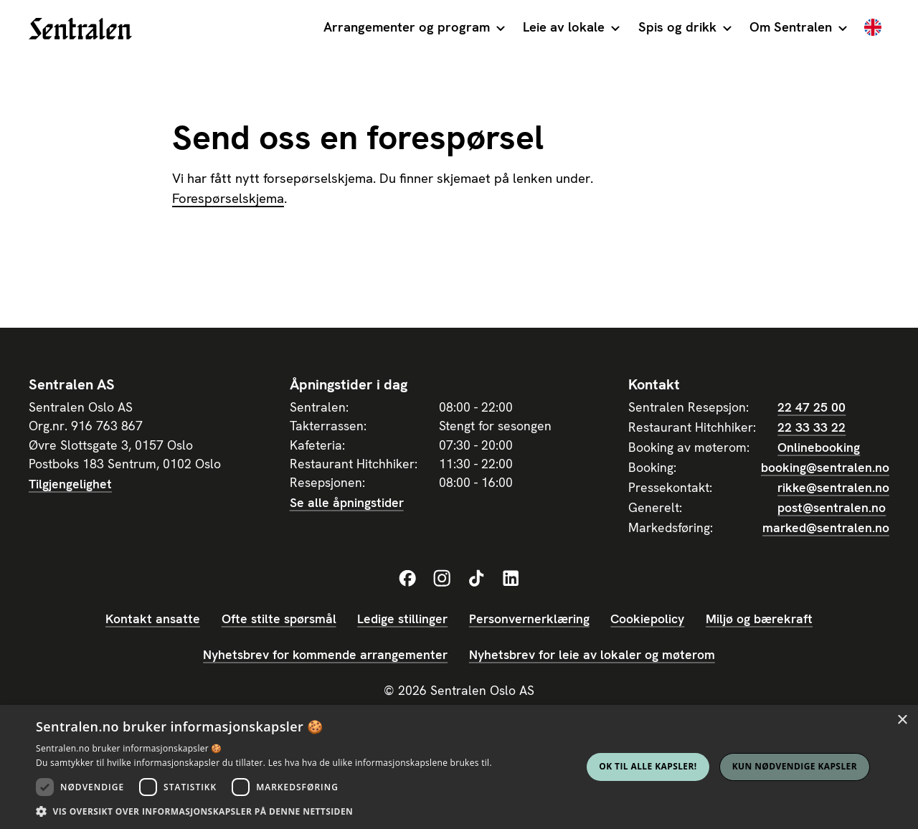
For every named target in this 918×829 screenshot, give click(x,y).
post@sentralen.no (831, 507)
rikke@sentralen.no (833, 487)
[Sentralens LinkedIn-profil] (510, 579)
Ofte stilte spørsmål (279, 618)
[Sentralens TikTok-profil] (476, 579)
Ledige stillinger (402, 618)
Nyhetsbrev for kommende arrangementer (325, 654)
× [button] (901, 720)
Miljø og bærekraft (759, 618)
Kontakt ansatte (152, 618)
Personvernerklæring (529, 618)
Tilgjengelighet (70, 483)
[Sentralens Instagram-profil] (442, 579)
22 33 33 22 (811, 427)
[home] (80, 28)
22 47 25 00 (811, 407)
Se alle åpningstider (347, 502)
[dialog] (459, 767)
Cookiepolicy (647, 618)
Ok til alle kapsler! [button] (647, 766)
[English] (872, 28)
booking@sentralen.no (825, 467)
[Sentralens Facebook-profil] (407, 579)
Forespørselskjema (228, 198)
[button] (414, 28)
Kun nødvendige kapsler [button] (794, 766)
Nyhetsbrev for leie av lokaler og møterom (592, 654)
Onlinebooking (818, 447)
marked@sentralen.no (825, 527)
